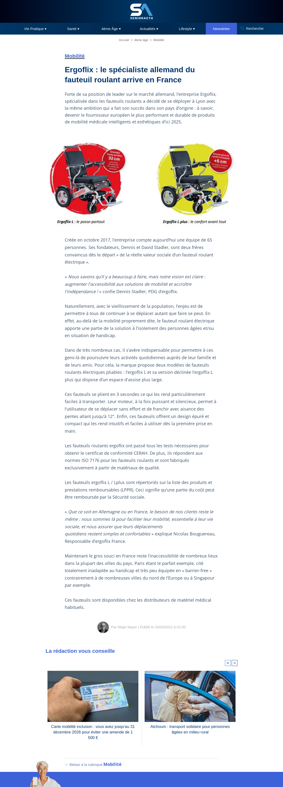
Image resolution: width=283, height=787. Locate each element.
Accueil (124, 40)
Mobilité (158, 40)
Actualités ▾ (149, 29)
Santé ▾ (73, 29)
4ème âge (141, 40)
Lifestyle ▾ (187, 29)
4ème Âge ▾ (111, 29)
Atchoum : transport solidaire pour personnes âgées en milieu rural (190, 729)
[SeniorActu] (141, 11)
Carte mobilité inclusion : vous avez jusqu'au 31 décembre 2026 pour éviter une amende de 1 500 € (93, 731)
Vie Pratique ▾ (35, 29)
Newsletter (221, 29)
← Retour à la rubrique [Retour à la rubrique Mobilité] (93, 768)
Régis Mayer (127, 627)
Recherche (255, 28)
